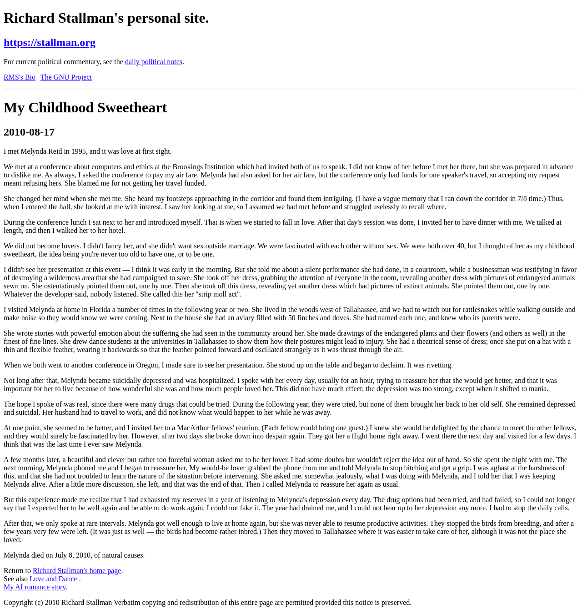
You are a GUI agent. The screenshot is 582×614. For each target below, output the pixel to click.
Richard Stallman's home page (77, 570)
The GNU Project (66, 77)
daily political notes (153, 61)
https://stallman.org (49, 42)
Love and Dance (54, 579)
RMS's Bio (19, 77)
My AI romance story (34, 587)
